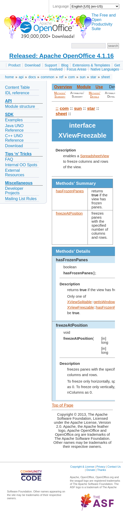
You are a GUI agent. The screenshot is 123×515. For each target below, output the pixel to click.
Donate (90, 469)
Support (51, 65)
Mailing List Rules (20, 199)
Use (99, 87)
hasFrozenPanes (70, 191)
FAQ (9, 159)
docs (32, 77)
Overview (63, 87)
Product (14, 65)
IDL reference (17, 93)
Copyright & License (82, 466)
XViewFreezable (80, 307)
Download (32, 65)
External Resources (14, 172)
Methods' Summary (60, 94)
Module (84, 87)
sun (83, 77)
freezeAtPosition (69, 213)
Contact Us (114, 466)
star (93, 77)
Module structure (20, 106)
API (8, 101)
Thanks (101, 469)
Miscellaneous (18, 183)
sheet (105, 77)
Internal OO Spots (21, 165)
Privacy (100, 466)
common (47, 77)
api (21, 77)
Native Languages (105, 69)
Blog (64, 65)
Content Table (17, 87)
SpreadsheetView (94, 156)
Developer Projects (14, 190)
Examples (14, 120)
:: (57, 108)
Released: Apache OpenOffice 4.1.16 (61, 55)
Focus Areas (76, 69)
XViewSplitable (79, 302)
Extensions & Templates (91, 65)
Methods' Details (94, 94)
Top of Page (62, 405)
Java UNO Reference (14, 128)
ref (61, 77)
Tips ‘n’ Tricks (18, 154)
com (71, 77)
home (9, 77)
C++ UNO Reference (14, 138)
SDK (9, 114)
